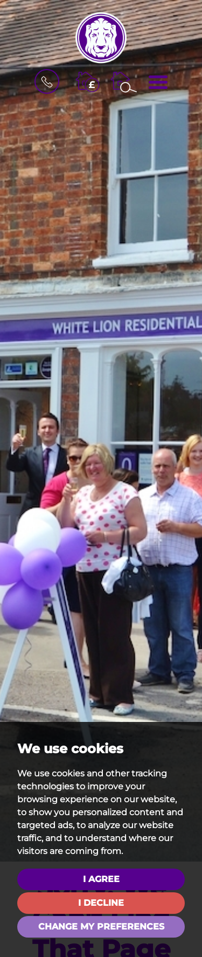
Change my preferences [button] (101, 926)
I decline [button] (101, 903)
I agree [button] (101, 879)
